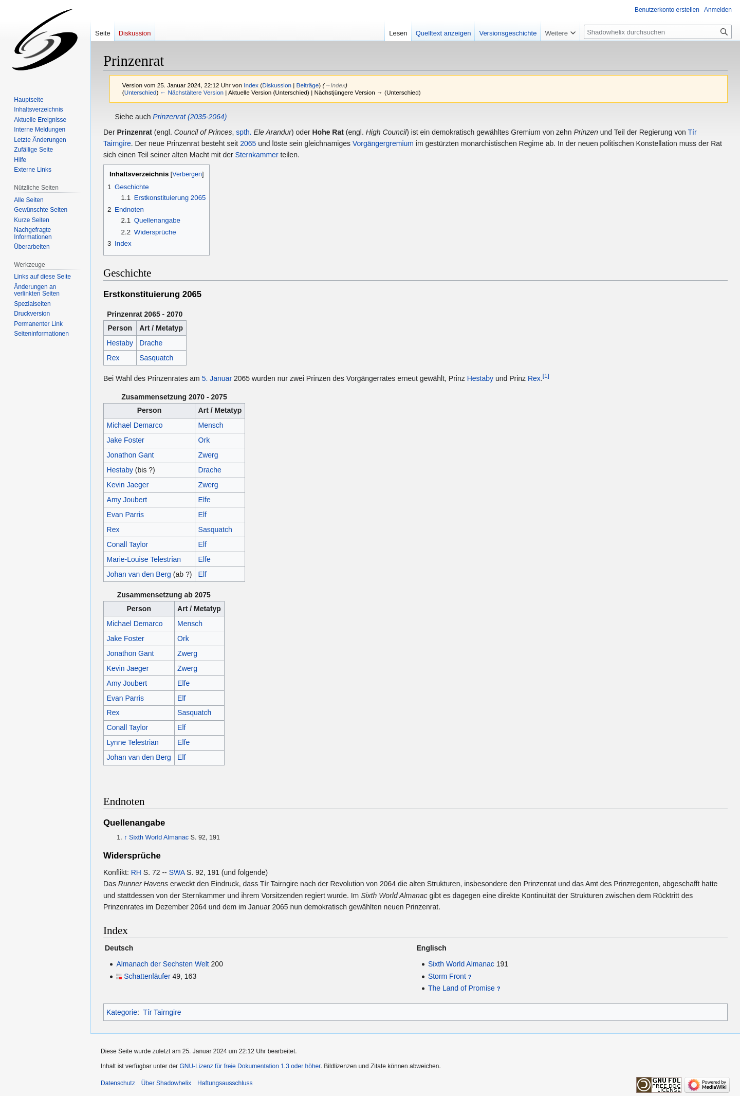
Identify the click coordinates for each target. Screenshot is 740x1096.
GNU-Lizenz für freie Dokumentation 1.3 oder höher (249, 1066)
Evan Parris (125, 514)
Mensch (211, 425)
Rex (113, 358)
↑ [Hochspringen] (125, 837)
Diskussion (276, 85)
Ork (204, 440)
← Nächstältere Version (192, 92)
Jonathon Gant (130, 455)
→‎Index (334, 85)
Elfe (204, 500)
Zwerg (208, 455)
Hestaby (120, 343)
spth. (243, 132)
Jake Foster (125, 440)
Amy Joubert (127, 500)
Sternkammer (257, 155)
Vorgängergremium (383, 143)
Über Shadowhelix (166, 1083)
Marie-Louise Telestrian (144, 559)
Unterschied (140, 92)
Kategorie (121, 1012)
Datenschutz (118, 1083)
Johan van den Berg (139, 574)
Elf (202, 514)
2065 (248, 143)
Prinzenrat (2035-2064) (190, 117)
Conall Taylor (128, 544)
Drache (150, 343)
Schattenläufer (147, 976)
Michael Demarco (135, 425)
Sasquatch (156, 358)
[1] (546, 375)
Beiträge (308, 85)
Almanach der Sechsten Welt (162, 964)
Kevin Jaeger (128, 485)
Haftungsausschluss (224, 1083)
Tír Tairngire (162, 1012)
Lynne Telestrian (133, 742)
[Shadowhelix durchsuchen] (658, 32)
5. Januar (217, 378)
